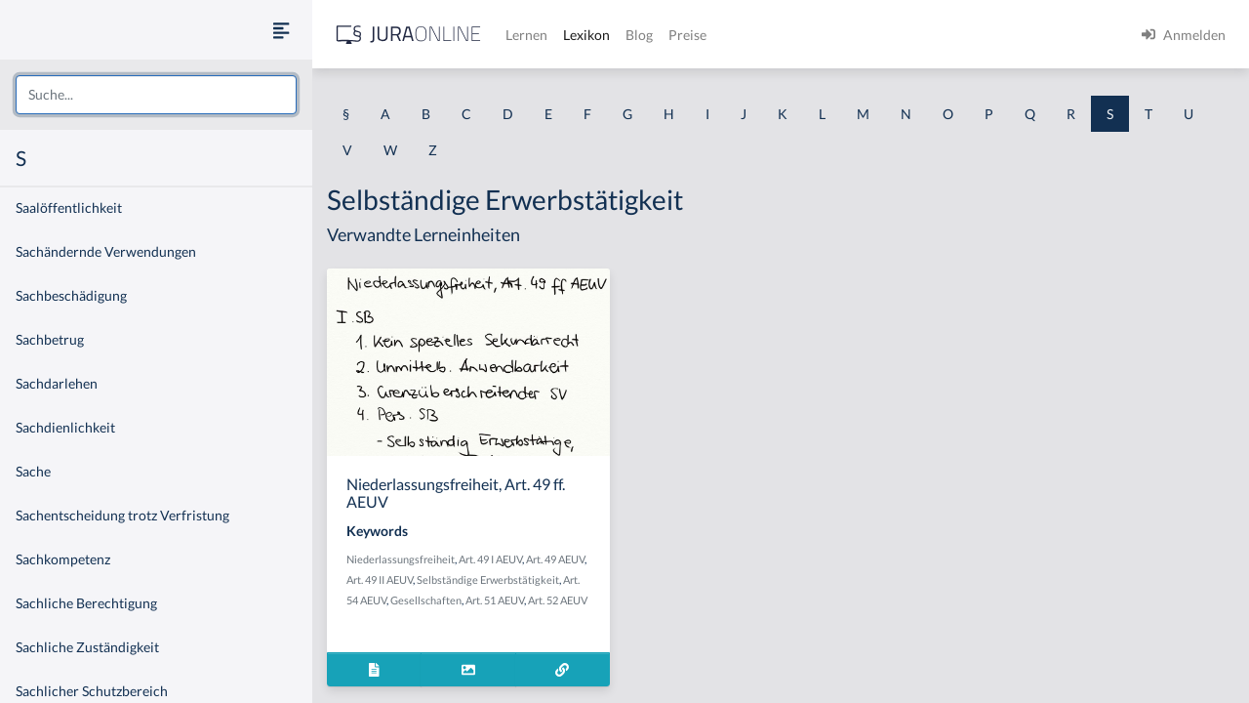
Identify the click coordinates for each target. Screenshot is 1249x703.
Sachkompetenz (63, 559)
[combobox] (156, 94)
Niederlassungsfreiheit (400, 559)
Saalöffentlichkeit (69, 207)
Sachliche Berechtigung (86, 603)
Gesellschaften (426, 600)
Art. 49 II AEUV (379, 579)
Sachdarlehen (57, 383)
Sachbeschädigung (71, 295)
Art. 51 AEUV (494, 600)
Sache (33, 471)
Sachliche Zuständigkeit (87, 647)
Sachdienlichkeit (65, 427)
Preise (687, 34)
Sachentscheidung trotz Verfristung (122, 515)
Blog (639, 34)
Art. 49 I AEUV (490, 559)
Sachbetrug (50, 339)
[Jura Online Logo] (409, 35)
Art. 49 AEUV (555, 559)
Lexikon (586, 34)
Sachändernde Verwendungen (106, 251)
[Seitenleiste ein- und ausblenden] (281, 30)
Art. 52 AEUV (557, 600)
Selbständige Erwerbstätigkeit (488, 579)
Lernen (526, 34)
